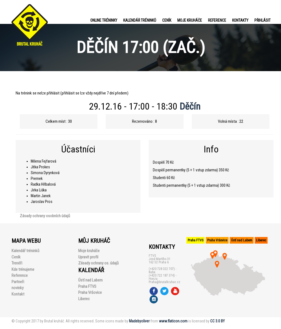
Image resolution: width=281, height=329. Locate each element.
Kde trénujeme (23, 269)
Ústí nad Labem (90, 280)
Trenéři (17, 263)
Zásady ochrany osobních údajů (45, 215)
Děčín (189, 106)
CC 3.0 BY (217, 321)
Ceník (166, 20)
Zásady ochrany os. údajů (98, 263)
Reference (217, 20)
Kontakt (18, 294)
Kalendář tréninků (139, 20)
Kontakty (240, 20)
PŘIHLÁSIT (262, 20)
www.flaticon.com (173, 321)
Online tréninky (103, 20)
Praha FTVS (87, 286)
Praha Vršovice (90, 292)
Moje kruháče (189, 20)
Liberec (84, 298)
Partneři (18, 281)
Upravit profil (88, 257)
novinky (18, 287)
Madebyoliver (139, 321)
